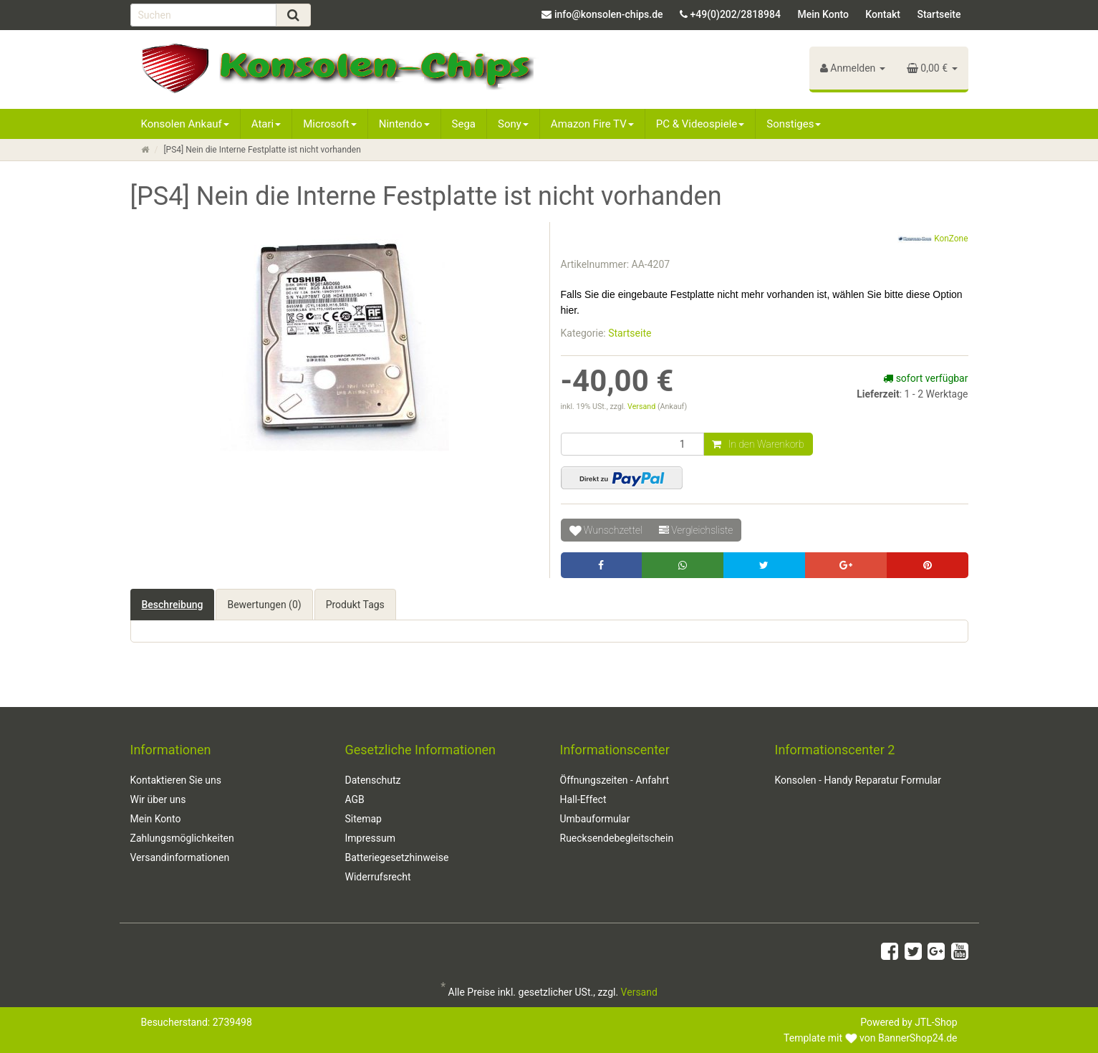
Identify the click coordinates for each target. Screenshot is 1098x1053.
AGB (355, 799)
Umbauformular (595, 818)
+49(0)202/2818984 (735, 14)
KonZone (932, 239)
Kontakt (882, 14)
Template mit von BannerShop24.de (870, 1038)
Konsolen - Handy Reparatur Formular (858, 780)
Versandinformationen (180, 857)
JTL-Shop (936, 1022)
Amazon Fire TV (592, 123)
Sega (464, 123)
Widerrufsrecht (378, 877)
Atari (266, 123)
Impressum (370, 838)
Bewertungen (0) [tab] (264, 604)
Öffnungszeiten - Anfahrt (615, 780)
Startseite (938, 14)
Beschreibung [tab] (172, 604)
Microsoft (330, 123)
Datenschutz (373, 780)
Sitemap (363, 818)
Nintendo (404, 123)
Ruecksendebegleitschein (617, 838)
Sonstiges (793, 123)
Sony (513, 123)
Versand (642, 406)
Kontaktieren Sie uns (176, 780)
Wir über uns (158, 799)
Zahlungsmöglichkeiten (182, 838)
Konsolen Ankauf (185, 123)
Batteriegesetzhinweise (397, 857)
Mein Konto (822, 14)
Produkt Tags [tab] (355, 604)
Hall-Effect (583, 799)
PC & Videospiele (700, 123)
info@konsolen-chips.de (608, 14)
